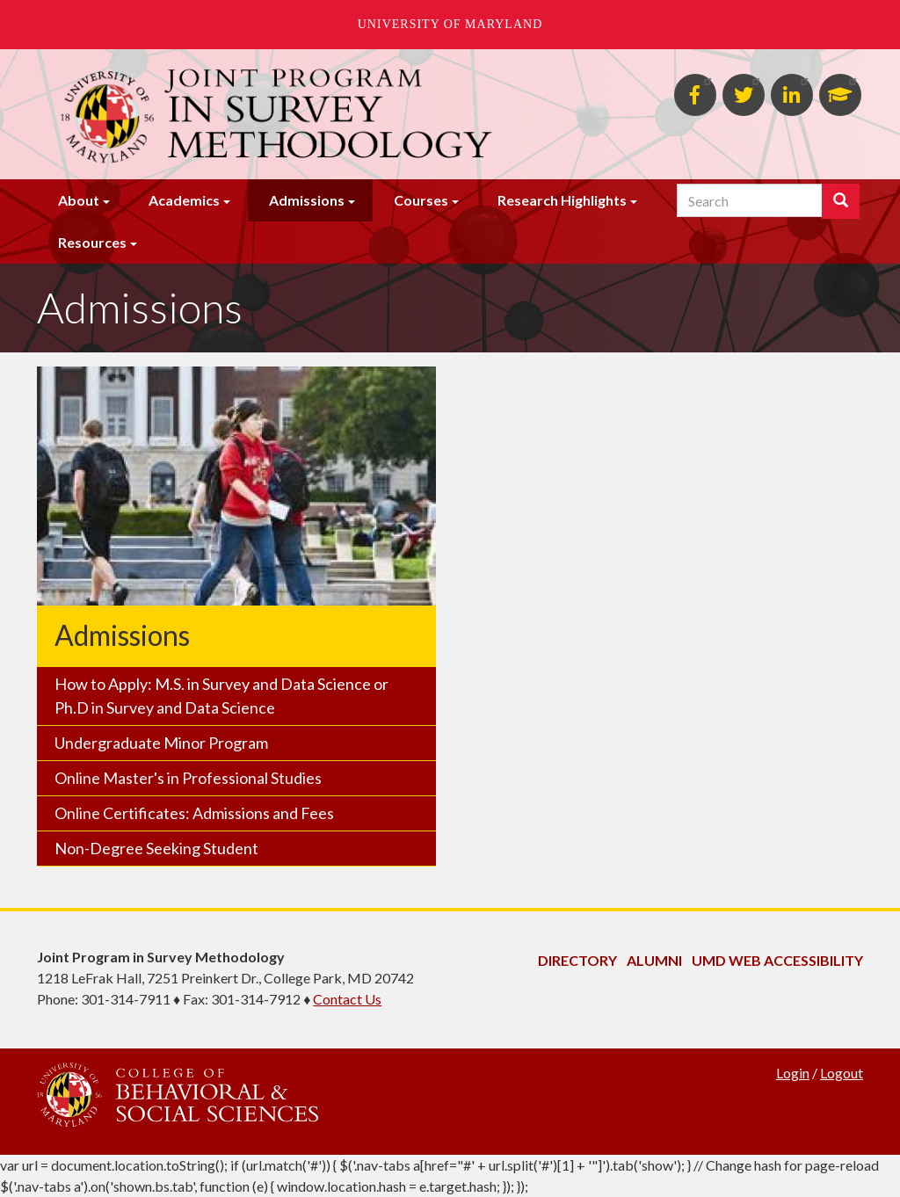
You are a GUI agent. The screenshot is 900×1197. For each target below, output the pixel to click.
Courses (421, 200)
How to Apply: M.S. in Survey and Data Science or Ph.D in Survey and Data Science (221, 695)
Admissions (307, 200)
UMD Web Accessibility (777, 960)
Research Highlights (562, 200)
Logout (841, 1072)
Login (792, 1072)
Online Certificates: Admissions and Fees (194, 813)
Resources (92, 242)
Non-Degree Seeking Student (156, 848)
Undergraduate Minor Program (161, 742)
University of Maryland (450, 24)
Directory (577, 960)
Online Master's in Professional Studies (188, 777)
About (78, 200)
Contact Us (347, 998)
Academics (184, 200)
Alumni (654, 960)
